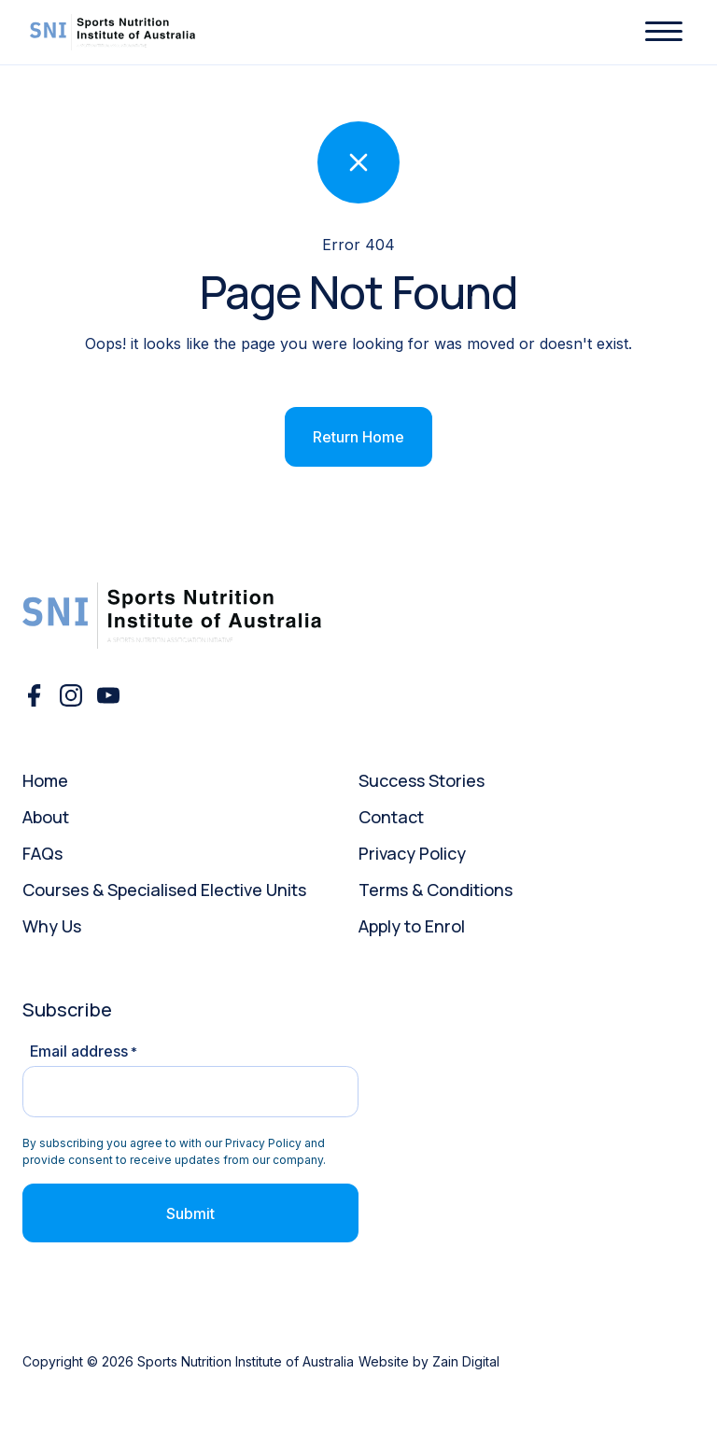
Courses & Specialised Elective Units (164, 889)
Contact (391, 817)
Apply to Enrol (411, 926)
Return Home (358, 437)
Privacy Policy (412, 853)
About (45, 817)
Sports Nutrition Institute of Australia (245, 1361)
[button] (663, 32)
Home (45, 780)
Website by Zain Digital (428, 1361)
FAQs (42, 853)
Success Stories (421, 780)
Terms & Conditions (435, 889)
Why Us (51, 926)
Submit (190, 1213)
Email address (83, 1051)
